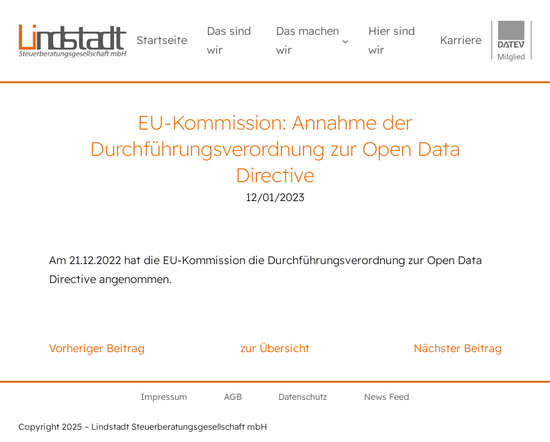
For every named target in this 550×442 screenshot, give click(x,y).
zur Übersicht (275, 348)
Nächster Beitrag (458, 348)
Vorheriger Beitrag (96, 348)
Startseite (161, 40)
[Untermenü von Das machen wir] (345, 40)
